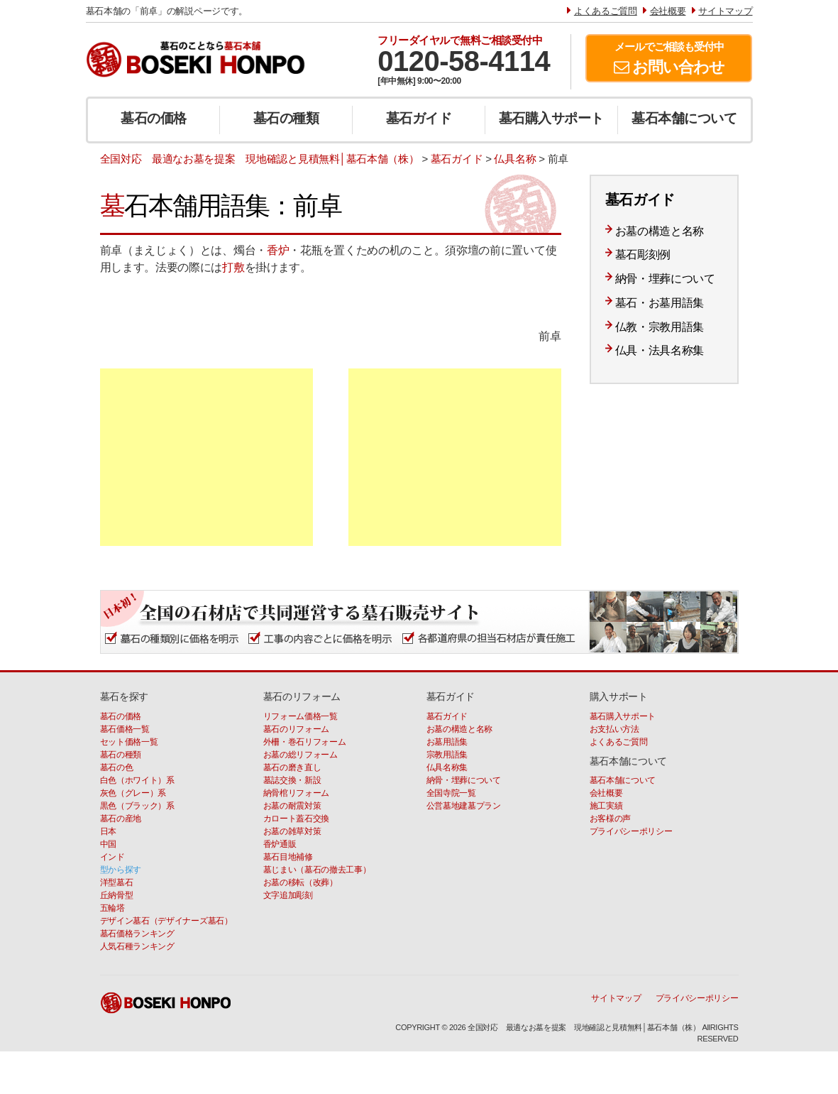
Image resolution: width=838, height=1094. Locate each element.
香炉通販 (280, 844)
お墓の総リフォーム (300, 755)
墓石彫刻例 (643, 254)
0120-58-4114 (463, 61)
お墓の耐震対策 (292, 806)
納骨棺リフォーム (296, 793)
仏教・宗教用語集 (660, 327)
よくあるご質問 (619, 742)
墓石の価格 (154, 118)
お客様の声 (611, 819)
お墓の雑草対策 (292, 831)
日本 (108, 831)
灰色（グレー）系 (133, 793)
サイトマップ (616, 998)
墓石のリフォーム (296, 729)
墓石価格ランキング (137, 934)
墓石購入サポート (551, 118)
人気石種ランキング (137, 946)
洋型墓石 (116, 882)
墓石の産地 (121, 819)
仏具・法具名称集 (660, 350)
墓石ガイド (419, 118)
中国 (108, 844)
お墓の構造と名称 (660, 231)
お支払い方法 (614, 729)
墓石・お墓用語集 (660, 303)
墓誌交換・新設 (292, 780)
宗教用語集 (447, 755)
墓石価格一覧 (125, 729)
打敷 (233, 267)
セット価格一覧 (129, 742)
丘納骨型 (116, 895)
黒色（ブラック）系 (137, 806)
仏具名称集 (447, 767)
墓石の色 (116, 767)
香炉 (278, 250)
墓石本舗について (684, 118)
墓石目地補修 (288, 857)
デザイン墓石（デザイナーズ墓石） (166, 921)
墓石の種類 (286, 118)
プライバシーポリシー (631, 831)
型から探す (121, 870)
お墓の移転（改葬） (300, 882)
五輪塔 (112, 908)
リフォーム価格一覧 (300, 716)
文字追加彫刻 (288, 895)
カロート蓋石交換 (296, 819)
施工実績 (606, 806)
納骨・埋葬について (665, 279)
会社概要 (606, 793)
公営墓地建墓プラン (463, 806)
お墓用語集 (447, 742)
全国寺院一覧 (451, 793)
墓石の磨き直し (292, 767)
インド (112, 857)
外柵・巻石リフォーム (304, 742)
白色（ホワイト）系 (137, 780)
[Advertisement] (206, 457)
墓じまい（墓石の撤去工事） (317, 870)
